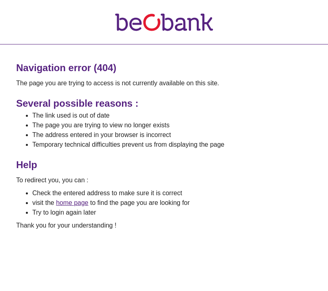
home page (72, 202)
